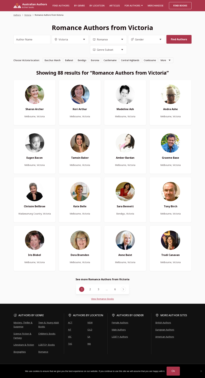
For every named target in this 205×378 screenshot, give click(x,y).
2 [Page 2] (90, 289)
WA (89, 343)
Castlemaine (110, 60)
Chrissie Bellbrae (34, 206)
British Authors (163, 322)
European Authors (164, 329)
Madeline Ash (125, 109)
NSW (90, 322)
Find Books (180, 5)
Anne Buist (125, 255)
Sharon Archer (34, 109)
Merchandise (155, 5)
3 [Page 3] (98, 289)
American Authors (164, 336)
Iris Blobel (34, 255)
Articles (114, 5)
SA (88, 336)
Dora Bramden (80, 255)
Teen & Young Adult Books (48, 324)
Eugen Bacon (34, 157)
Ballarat (69, 60)
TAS (70, 343)
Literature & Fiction (23, 344)
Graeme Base (170, 157)
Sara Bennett (125, 206)
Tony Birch (170, 206)
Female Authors (120, 322)
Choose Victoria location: (26, 60)
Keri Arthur (80, 109)
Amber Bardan (125, 157)
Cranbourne (150, 60)
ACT (70, 322)
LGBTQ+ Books (46, 344)
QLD (89, 329)
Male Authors (119, 329)
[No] (201, 371)
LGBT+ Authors (120, 336)
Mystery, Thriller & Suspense (23, 324)
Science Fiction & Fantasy (22, 335)
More (163, 60)
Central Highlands (130, 60)
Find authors (61, 5)
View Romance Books (102, 298)
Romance (43, 351)
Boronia (95, 60)
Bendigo (82, 60)
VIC (70, 336)
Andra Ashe (170, 109)
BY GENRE (79, 5)
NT (69, 329)
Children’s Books (46, 333)
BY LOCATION (97, 5)
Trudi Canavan (170, 255)
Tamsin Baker (80, 157)
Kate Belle (79, 206)
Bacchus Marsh (53, 60)
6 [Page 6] (115, 289)
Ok (173, 371)
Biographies (19, 351)
